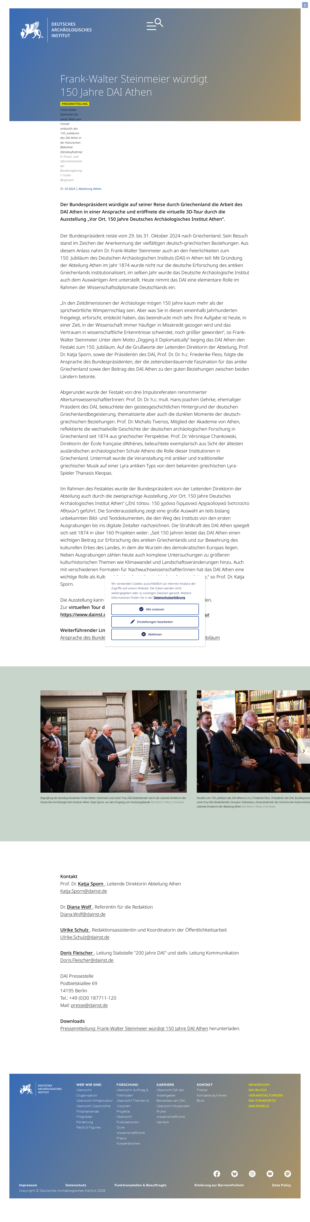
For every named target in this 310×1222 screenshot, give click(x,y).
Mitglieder (84, 1131)
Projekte (123, 1125)
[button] (303, 765)
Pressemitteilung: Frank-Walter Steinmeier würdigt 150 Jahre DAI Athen (134, 1042)
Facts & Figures (88, 1141)
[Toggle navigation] (155, 30)
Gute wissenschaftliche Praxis (131, 1147)
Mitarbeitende (87, 1125)
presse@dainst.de (89, 1019)
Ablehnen (155, 634)
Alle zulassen (155, 609)
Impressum (28, 1199)
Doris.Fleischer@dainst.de (86, 974)
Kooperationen (128, 1157)
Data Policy (281, 1199)
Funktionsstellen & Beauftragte (140, 1199)
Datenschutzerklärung (169, 598)
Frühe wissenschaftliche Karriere (171, 1130)
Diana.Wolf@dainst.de (82, 928)
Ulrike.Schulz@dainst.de (84, 951)
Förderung (84, 1136)
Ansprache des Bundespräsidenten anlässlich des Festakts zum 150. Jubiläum (140, 651)
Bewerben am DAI (171, 1115)
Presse (202, 1104)
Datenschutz (75, 1199)
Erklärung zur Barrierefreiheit (219, 1199)
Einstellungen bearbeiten (155, 622)
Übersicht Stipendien (173, 1120)
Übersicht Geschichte (93, 1120)
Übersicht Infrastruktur (94, 1115)
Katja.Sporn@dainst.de (83, 905)
